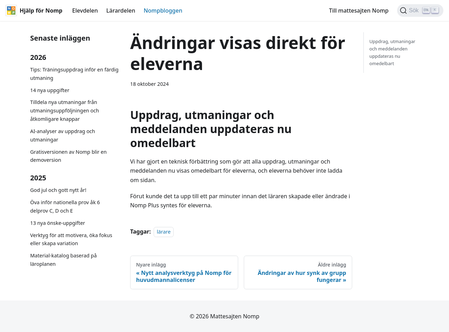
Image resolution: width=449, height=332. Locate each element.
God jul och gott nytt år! (58, 190)
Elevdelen (85, 10)
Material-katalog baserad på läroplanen (63, 259)
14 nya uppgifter (49, 90)
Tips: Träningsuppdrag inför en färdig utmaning (74, 73)
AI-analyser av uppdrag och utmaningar (62, 135)
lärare (163, 231)
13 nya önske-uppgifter (57, 223)
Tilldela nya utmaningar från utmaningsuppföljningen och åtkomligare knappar (64, 110)
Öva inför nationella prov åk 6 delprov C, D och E (65, 206)
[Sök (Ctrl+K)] (420, 10)
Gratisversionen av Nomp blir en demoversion (68, 156)
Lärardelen (120, 10)
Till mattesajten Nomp (359, 10)
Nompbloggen (162, 10)
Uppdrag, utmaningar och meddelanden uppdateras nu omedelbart (392, 52)
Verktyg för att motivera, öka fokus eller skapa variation (71, 239)
